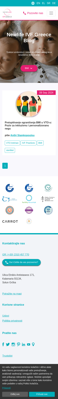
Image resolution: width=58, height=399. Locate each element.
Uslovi (5, 315)
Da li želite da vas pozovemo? (21, 262)
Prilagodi (6, 388)
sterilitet (10, 150)
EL (44, 3)
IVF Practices (28, 143)
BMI (29, 68)
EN (39, 3)
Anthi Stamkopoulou (22, 135)
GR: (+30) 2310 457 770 (15, 254)
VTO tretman (12, 143)
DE (54, 3)
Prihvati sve (41, 394)
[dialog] (29, 381)
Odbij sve (15, 394)
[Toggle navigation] (51, 13)
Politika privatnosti (12, 320)
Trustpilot (7, 355)
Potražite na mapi (12, 293)
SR (49, 3)
